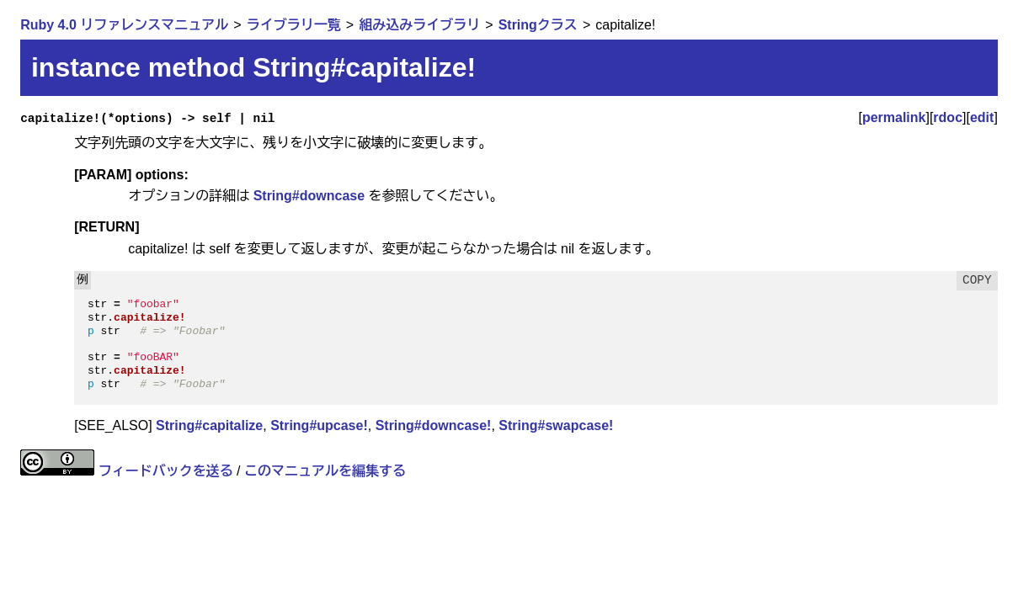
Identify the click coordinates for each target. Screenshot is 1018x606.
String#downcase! (434, 425)
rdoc (947, 117)
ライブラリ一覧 (294, 25)
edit (982, 117)
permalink (894, 117)
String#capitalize (209, 425)
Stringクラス (538, 25)
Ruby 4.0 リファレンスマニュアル (124, 25)
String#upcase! (319, 425)
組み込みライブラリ (419, 25)
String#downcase (309, 196)
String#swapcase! (555, 425)
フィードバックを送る (166, 471)
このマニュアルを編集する (325, 471)
